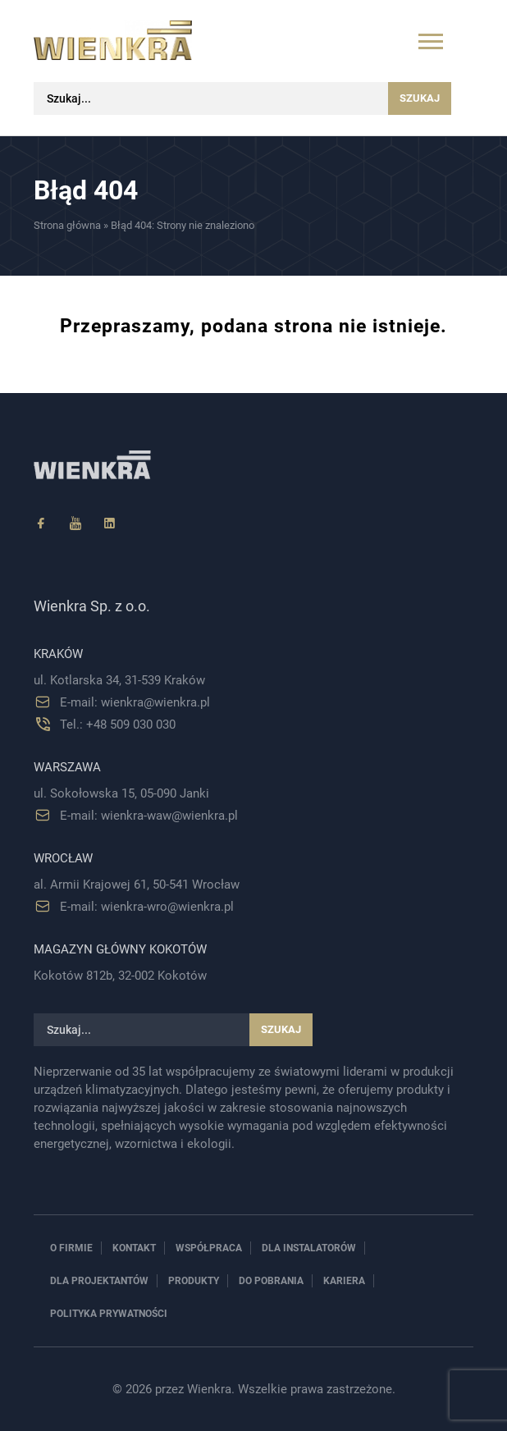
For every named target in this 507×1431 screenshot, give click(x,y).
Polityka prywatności (108, 1313)
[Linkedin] (110, 524)
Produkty (193, 1281)
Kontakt (134, 1248)
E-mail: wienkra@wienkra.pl (135, 702)
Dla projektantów (99, 1281)
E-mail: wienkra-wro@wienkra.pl (147, 906)
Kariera (344, 1281)
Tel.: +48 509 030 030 (118, 724)
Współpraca (209, 1248)
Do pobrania (271, 1281)
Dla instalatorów (309, 1248)
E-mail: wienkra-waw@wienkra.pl (149, 815)
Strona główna (67, 225)
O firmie (71, 1248)
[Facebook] (41, 524)
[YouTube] (75, 524)
